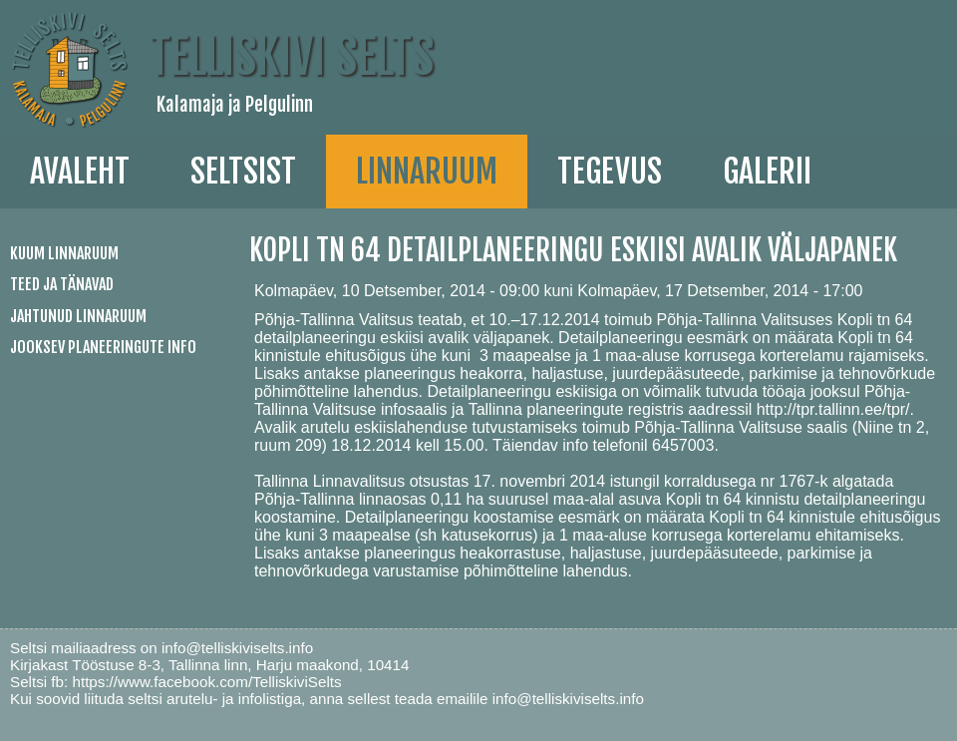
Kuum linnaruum (64, 253)
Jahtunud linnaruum (78, 316)
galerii (767, 171)
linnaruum (426, 171)
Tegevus (609, 171)
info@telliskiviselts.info (237, 647)
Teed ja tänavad (62, 284)
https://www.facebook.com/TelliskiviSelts (206, 681)
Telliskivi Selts (292, 57)
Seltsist (243, 171)
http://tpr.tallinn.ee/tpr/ (833, 409)
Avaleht (80, 171)
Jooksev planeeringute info (103, 347)
